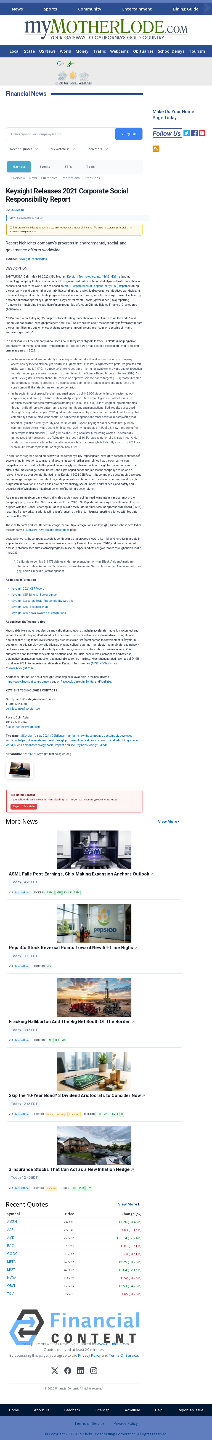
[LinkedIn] (80, 1371)
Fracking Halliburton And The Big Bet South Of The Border (71, 1021)
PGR (81, 1188)
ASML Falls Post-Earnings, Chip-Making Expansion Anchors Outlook (81, 874)
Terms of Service (89, 1423)
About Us (41, 1410)
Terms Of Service (123, 1355)
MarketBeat (22, 892)
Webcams (119, 51)
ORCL (11, 1285)
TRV (88, 1188)
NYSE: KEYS (109, 276)
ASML (50, 892)
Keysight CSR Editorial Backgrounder (34, 594)
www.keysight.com (21, 668)
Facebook (67, 681)
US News (47, 51)
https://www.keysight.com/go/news (28, 681)
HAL (49, 1040)
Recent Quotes (21, 149)
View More (167, 821)
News (17, 9)
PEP (49, 966)
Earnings (61, 1114)
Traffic (99, 51)
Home (14, 1410)
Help (159, 1410)
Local (15, 51)
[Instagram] (93, 1371)
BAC (10, 1245)
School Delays (171, 51)
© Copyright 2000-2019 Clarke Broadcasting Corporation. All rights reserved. (106, 1434)
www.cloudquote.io (113, 1343)
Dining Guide (185, 9)
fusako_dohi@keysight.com (23, 726)
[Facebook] (67, 1371)
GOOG (12, 1253)
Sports (50, 9)
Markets (18, 166)
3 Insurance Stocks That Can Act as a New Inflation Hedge (71, 1169)
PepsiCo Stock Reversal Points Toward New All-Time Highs (73, 947)
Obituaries (143, 51)
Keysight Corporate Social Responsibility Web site (42, 600)
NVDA (11, 1277)
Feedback (72, 1410)
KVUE (115, 1114)
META (11, 1261)
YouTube (105, 681)
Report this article (24, 806)
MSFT (11, 1269)
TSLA (11, 1293)
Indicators (95, 149)
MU (59, 892)
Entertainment (137, 9)
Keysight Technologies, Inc (83, 276)
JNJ (106, 1114)
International (71, 178)
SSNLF (67, 892)
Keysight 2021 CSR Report (27, 588)
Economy (74, 1114)
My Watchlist (60, 149)
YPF (64, 1040)
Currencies (49, 178)
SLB (56, 1040)
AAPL (11, 1229)
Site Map (103, 1410)
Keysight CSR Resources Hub (29, 606)
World (65, 51)
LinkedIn (79, 681)
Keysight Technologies (33, 258)
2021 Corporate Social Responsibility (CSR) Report (95, 286)
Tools (90, 166)
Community (89, 9)
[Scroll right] (207, 8)
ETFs (68, 166)
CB (74, 1188)
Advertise (132, 1410)
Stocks (45, 166)
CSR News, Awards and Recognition (47, 529)
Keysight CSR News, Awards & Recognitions (38, 612)
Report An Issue (190, 1410)
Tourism (197, 51)
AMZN (12, 1221)
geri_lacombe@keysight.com (24, 708)
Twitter (90, 681)
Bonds (49, 1114)
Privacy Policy (89, 1355)
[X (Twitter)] (54, 1371)
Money (82, 51)
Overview (18, 178)
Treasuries (92, 178)
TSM (77, 892)
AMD (11, 1237)
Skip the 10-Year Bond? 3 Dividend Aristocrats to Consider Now (77, 1095)
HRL (99, 1114)
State (29, 51)
